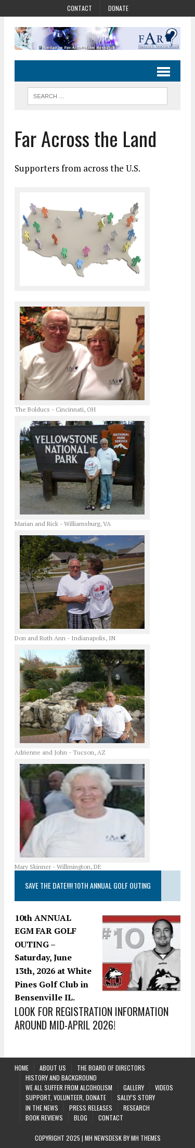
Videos (164, 1087)
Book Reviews (44, 1117)
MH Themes (146, 1137)
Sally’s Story (136, 1097)
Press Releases (90, 1107)
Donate (118, 8)
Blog (80, 1117)
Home (22, 1067)
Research (136, 1107)
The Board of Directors (111, 1067)
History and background (61, 1077)
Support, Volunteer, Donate (65, 1097)
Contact (79, 8)
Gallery (133, 1087)
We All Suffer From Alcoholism (68, 1087)
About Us (53, 1067)
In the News (41, 1107)
